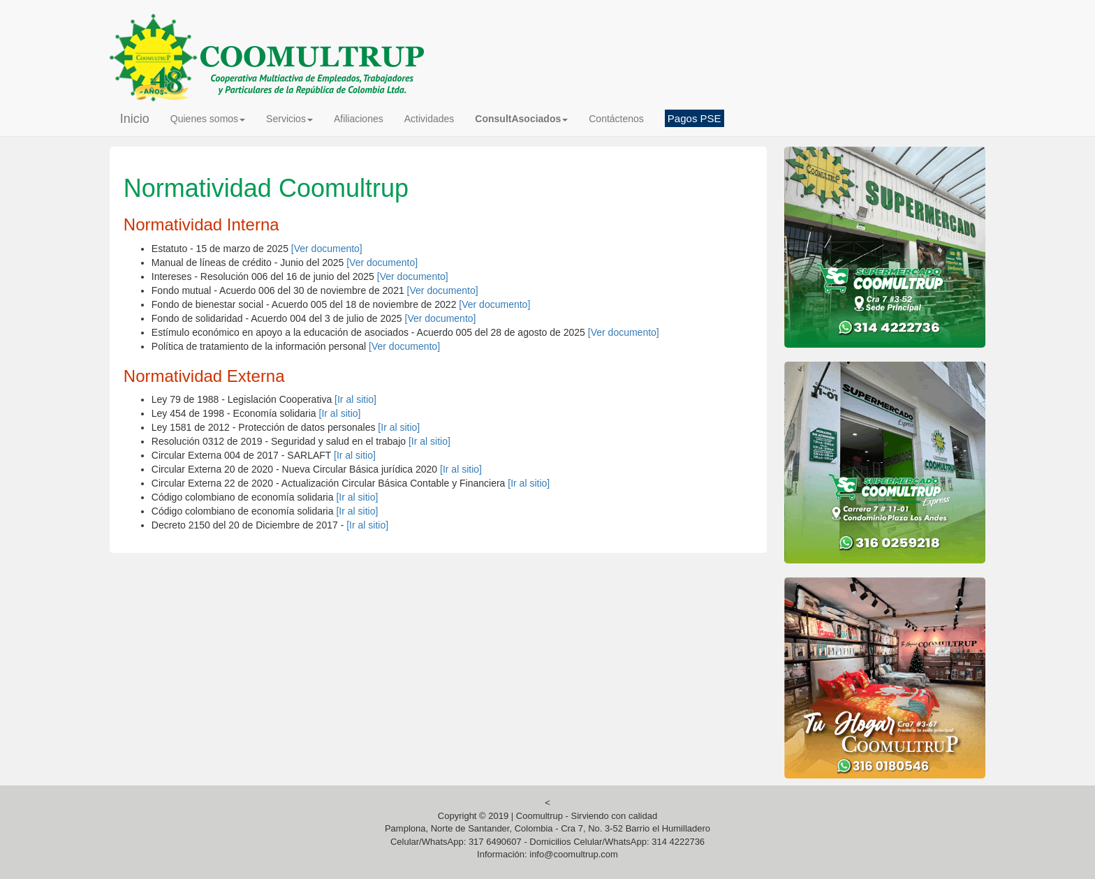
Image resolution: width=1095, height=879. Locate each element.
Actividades (429, 118)
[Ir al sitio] (355, 399)
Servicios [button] (289, 118)
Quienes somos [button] (207, 118)
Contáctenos (616, 118)
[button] (521, 118)
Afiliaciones (358, 118)
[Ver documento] (326, 248)
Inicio (134, 119)
